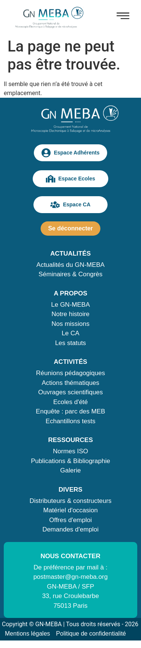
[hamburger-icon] (122, 17)
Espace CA (70, 204)
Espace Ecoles (70, 178)
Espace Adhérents (70, 152)
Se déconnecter (70, 228)
